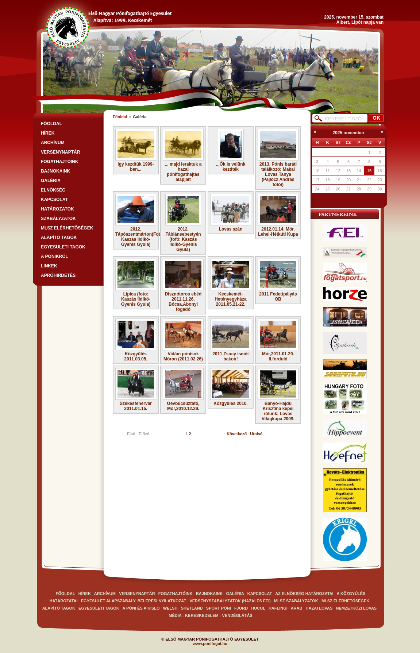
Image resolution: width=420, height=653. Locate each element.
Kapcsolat (54, 199)
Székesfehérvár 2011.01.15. (135, 389)
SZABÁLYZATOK (58, 218)
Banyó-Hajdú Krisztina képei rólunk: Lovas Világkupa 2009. (278, 394)
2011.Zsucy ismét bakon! (230, 340)
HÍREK (47, 133)
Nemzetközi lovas (356, 608)
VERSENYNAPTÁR (60, 152)
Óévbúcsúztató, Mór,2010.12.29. (183, 389)
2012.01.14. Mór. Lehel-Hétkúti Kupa (278, 215)
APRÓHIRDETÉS (58, 275)
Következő (237, 434)
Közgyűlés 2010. (230, 387)
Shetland (192, 608)
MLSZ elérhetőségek (67, 228)
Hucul (258, 608)
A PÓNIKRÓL (54, 256)
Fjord (241, 608)
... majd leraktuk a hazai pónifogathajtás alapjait (183, 155)
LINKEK (49, 265)
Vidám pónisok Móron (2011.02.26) (183, 340)
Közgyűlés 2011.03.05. (135, 340)
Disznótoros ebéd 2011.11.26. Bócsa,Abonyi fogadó (183, 285)
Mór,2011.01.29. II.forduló (278, 340)
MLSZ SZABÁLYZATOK (296, 601)
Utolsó (256, 434)
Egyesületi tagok (63, 247)
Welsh (170, 608)
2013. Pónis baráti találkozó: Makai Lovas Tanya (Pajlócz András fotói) (278, 158)
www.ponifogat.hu (210, 643)
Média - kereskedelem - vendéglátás (210, 615)
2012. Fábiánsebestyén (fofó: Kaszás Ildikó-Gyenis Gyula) (183, 223)
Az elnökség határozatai (304, 593)
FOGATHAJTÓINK (59, 161)
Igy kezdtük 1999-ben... (135, 150)
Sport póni (218, 608)
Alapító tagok (59, 237)
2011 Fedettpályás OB (278, 280)
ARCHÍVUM (53, 142)
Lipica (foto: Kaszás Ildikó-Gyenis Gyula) (135, 283)
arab (297, 608)
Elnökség (53, 190)
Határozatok (57, 209)
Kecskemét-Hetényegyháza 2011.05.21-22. (230, 283)
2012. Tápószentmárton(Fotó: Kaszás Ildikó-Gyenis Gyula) (135, 220)
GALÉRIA (51, 180)
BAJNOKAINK (55, 171)
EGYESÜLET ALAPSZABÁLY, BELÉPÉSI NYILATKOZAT (133, 601)
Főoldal (120, 117)
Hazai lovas (319, 608)
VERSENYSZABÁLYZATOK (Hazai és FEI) (229, 601)
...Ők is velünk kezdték (231, 150)
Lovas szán (230, 213)
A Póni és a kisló (141, 608)
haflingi (278, 608)
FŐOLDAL (51, 123)
